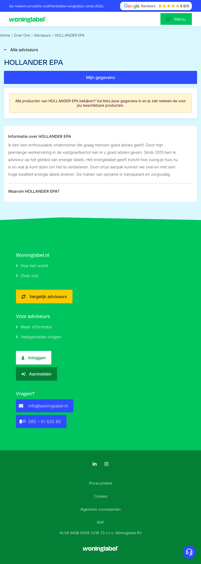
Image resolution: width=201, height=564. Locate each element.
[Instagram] (106, 464)
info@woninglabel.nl (43, 405)
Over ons (27, 275)
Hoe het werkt (32, 265)
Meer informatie (34, 326)
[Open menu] (176, 19)
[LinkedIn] (94, 464)
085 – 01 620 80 (40, 421)
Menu (180, 19)
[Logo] (29, 19)
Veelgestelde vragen (38, 336)
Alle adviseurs (21, 49)
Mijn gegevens (100, 77)
